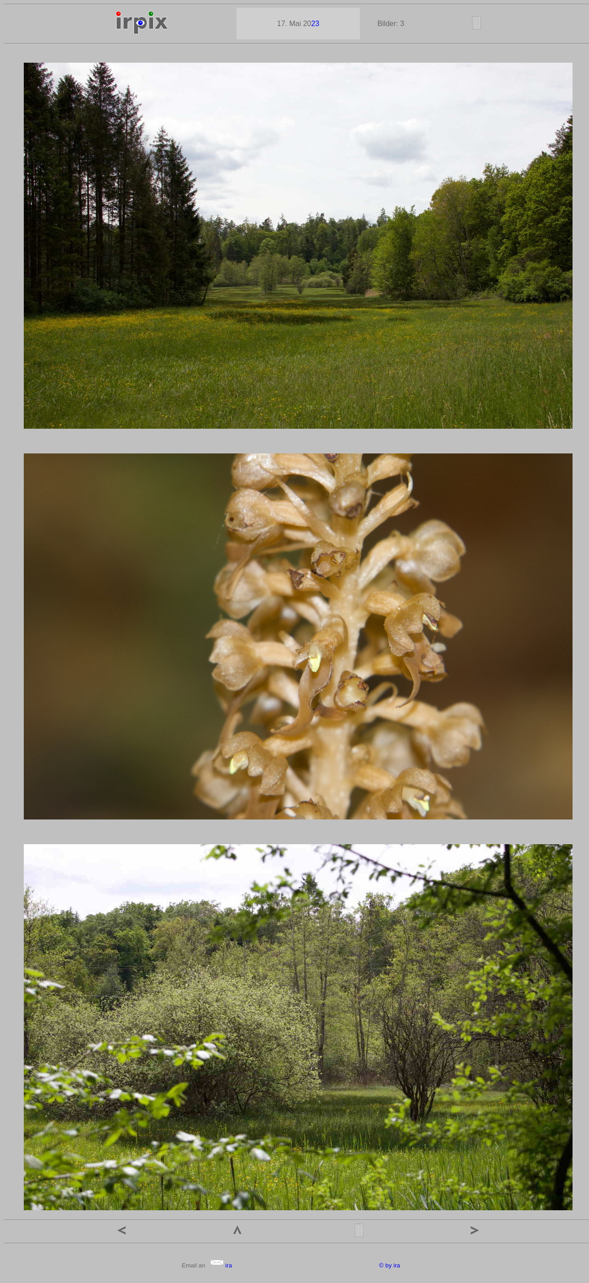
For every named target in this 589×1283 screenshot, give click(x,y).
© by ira (389, 1265)
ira (221, 1265)
